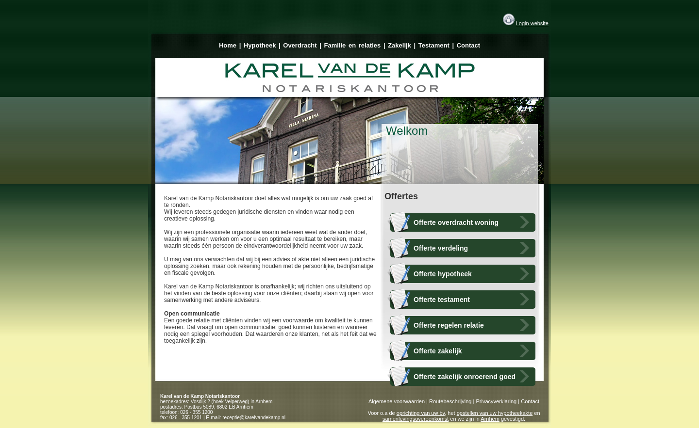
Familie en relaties (352, 45)
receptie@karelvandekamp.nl (253, 417)
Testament (433, 45)
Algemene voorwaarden (396, 401)
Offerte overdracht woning (456, 222)
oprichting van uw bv (421, 413)
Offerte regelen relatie (449, 325)
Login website (532, 23)
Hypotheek (260, 45)
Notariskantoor (222, 396)
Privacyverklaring (496, 401)
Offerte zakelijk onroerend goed (465, 376)
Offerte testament (442, 299)
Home (227, 45)
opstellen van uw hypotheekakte (495, 413)
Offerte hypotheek (443, 274)
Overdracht (299, 45)
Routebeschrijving (450, 401)
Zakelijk (399, 45)
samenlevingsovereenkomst (416, 419)
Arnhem (490, 419)
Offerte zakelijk (438, 351)
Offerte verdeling (441, 248)
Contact (468, 45)
